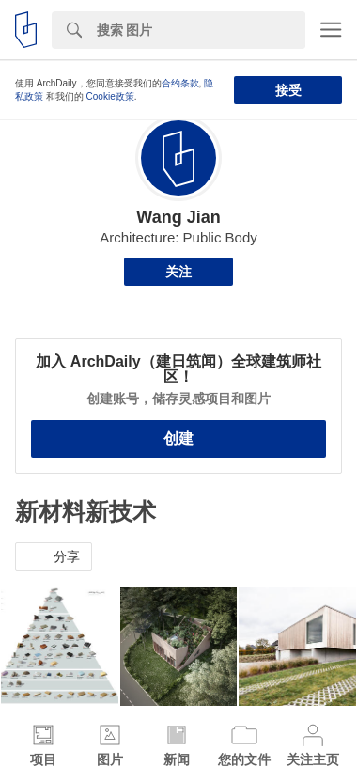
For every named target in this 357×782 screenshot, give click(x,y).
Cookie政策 (110, 96)
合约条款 (180, 83)
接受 (288, 90)
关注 (178, 271)
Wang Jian (178, 217)
